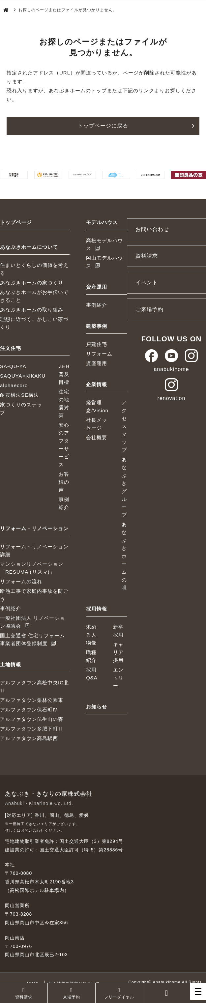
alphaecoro (14, 385)
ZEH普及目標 (64, 374)
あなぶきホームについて (29, 247)
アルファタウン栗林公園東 (31, 700)
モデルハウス (102, 222)
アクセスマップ (124, 426)
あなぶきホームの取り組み (31, 309)
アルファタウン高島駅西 (29, 738)
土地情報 (10, 664)
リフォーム (99, 354)
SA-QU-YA (13, 366)
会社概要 (96, 437)
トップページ (16, 222)
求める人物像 (91, 634)
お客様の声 (64, 482)
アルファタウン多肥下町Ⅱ (31, 728)
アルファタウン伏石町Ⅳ (29, 709)
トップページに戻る (103, 126)
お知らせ (96, 706)
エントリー (118, 677)
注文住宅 (10, 348)
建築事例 (96, 326)
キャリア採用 (118, 652)
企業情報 (96, 384)
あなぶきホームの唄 (124, 556)
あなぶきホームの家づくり (31, 282)
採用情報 (96, 609)
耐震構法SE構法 (19, 395)
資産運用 (96, 287)
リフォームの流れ (21, 581)
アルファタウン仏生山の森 (31, 719)
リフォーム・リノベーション (34, 528)
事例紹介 (10, 608)
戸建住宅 (96, 344)
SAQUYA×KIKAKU (22, 376)
